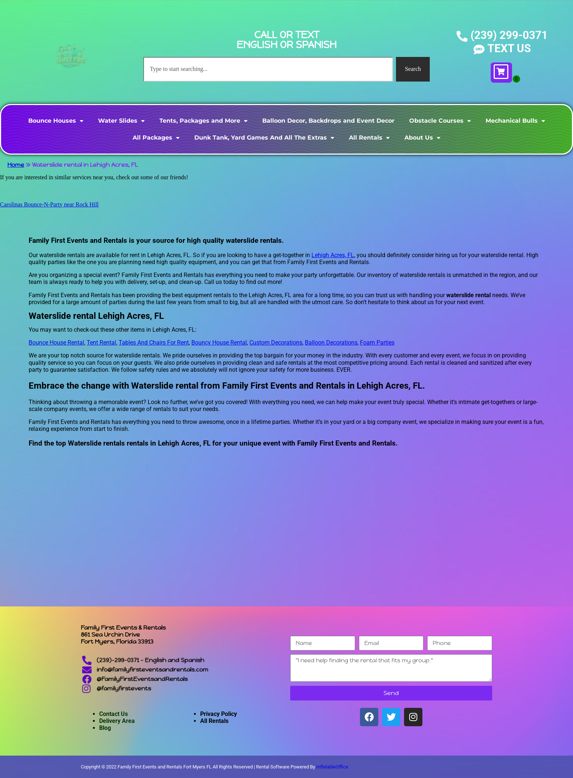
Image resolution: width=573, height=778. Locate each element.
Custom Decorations (275, 342)
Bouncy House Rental (219, 342)
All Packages (156, 137)
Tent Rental (101, 342)
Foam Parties (377, 342)
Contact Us (113, 713)
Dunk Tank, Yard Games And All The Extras (264, 137)
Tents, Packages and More (203, 120)
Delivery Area (117, 720)
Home (15, 165)
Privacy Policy (218, 713)
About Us (422, 137)
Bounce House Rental (56, 342)
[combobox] (268, 69)
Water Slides (121, 120)
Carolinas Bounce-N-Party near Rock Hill (49, 204)
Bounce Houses (55, 120)
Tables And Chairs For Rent (154, 342)
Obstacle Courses (440, 120)
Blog (105, 727)
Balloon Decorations (331, 342)
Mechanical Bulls (515, 120)
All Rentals (369, 137)
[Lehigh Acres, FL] (286, 540)
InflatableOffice (332, 767)
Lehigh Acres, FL (332, 255)
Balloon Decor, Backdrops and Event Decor (328, 120)
